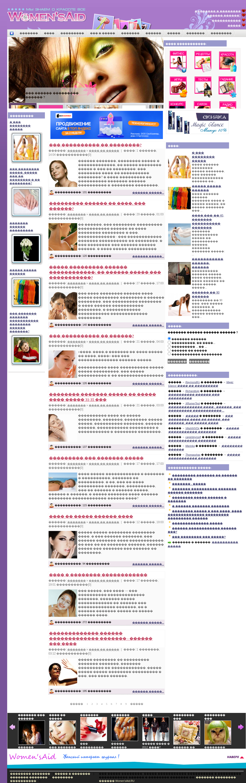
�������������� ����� (197, 523)
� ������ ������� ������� (200, 506)
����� (234, 25)
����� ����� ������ (26, 289)
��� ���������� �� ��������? (95, 145)
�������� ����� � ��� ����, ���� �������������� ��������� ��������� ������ (205, 515)
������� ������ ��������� (26, 243)
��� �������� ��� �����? (199, 537)
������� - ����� (189, 484)
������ (153, 33)
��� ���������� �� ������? (91, 336)
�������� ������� (30, 773)
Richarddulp (192, 391)
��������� (72, 33)
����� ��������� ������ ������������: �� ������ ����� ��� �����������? (105, 272)
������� (29, 33)
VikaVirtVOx (192, 428)
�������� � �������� (218, 11)
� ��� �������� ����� (26, 142)
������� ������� (29, 777)
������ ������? (224, 15)
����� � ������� (72, 773)
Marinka (190, 445)
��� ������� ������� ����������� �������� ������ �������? (26, 339)
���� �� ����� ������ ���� (91, 517)
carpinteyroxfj (193, 437)
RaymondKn (192, 382)
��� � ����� (102, 33)
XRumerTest (192, 403)
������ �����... (148, 192)
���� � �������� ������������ (98, 575)
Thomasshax (192, 454)
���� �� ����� (104, 150)
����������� (226, 20)
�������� (221, 33)
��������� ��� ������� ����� (96, 458)
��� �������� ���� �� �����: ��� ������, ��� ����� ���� (200, 419)
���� (49, 33)
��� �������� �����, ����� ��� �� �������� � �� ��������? (26, 193)
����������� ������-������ (207, 263)
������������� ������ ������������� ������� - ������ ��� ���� (100, 638)
